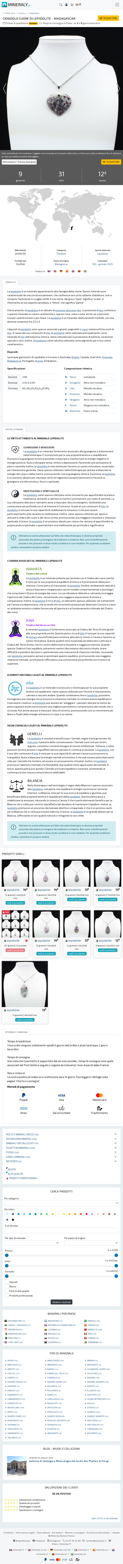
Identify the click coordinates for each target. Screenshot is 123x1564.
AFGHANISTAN (16, 1320)
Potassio (75, 393)
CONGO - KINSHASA (19, 1325)
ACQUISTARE (108, 18)
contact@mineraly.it (96, 1540)
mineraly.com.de (60, 1549)
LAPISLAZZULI (55, 1399)
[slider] (6, 1255)
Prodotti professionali (22, 1178)
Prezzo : (9, 1250)
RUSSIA (53, 1338)
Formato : (10, 1271)
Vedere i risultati (61, 1302)
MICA (90, 1403)
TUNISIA (93, 1338)
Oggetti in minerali (20, 1147)
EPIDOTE (13, 1390)
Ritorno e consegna (74, 1532)
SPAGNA (93, 1325)
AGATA (12, 1360)
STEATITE (53, 1429)
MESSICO (54, 1333)
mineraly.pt (59, 1554)
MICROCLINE (15, 1407)
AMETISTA (14, 1364)
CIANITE (12, 1377)
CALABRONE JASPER (98, 1369)
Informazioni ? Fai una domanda (19, 161)
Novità (11, 1169)
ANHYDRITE (94, 1364)
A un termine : (12, 1225)
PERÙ (92, 1333)
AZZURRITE (94, 1433)
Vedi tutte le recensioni (104, 1518)
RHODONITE (15, 1420)
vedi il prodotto (15, 902)
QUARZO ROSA (56, 1416)
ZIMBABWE (94, 1342)
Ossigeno (75, 382)
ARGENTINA (55, 1320)
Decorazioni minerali (21, 1138)
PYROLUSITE (54, 1412)
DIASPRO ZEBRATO (97, 1382)
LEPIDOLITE (14, 1403)
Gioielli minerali (18, 1156)
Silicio (73, 376)
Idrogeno (75, 399)
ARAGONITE (54, 1433)
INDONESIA (15, 1329)
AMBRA (92, 1360)
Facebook (39, 1540)
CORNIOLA (53, 1377)
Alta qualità (14, 1173)
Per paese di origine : (75, 1238)
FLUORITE (93, 1390)
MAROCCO (95, 1329)
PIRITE (12, 1412)
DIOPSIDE (13, 1386)
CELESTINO (94, 1373)
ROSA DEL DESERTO (58, 1420)
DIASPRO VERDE (56, 1382)
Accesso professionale (98, 1532)
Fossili (12, 1152)
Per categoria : (11, 1198)
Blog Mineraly (21, 1540)
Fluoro (73, 405)
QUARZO (93, 1412)
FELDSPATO (54, 1390)
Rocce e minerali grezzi (22, 1134)
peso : (8, 1261)
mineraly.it (81, 1549)
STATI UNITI (15, 1342)
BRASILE (94, 1320)
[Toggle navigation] (117, 4)
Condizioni (8, 1532)
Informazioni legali (25, 1532)
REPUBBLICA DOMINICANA (61, 1325)
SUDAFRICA (54, 1342)
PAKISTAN (14, 1338)
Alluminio (75, 410)
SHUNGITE (54, 1424)
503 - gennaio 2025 (102, 264)
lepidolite (11, 889)
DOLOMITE (54, 1386)
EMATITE (93, 1386)
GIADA (51, 1394)
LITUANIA (54, 1329)
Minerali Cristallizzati (22, 1143)
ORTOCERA (54, 1407)
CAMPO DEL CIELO (57, 1373)
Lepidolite (102, 253)
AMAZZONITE (55, 1360)
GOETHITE (94, 1394)
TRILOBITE (14, 1437)
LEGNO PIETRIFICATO (98, 1399)
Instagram (54, 1540)
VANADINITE (15, 1433)
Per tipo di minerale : (15, 1238)
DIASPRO (93, 1377)
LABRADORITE (16, 1399)
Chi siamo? (57, 1532)
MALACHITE (54, 1403)
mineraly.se (78, 1554)
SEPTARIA (13, 1424)
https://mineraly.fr (61, 1544)
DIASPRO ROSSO (16, 1382)
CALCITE (13, 1373)
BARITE (52, 1369)
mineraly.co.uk (37, 1549)
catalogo (10, 13)
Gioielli (22, 13)
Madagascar (61, 264)
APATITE (13, 1369)
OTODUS (93, 1407)
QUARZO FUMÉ (16, 1416)
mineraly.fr (17, 1549)
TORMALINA (94, 1429)
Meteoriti (14, 1161)
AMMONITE (54, 1364)
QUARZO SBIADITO (97, 1416)
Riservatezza (43, 1532)
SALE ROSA (94, 1420)
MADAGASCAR (17, 1333)
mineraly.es (100, 1549)
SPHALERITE (14, 1429)
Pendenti (34, 13)
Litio (72, 388)
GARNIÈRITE (14, 1394)
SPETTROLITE (95, 1424)
